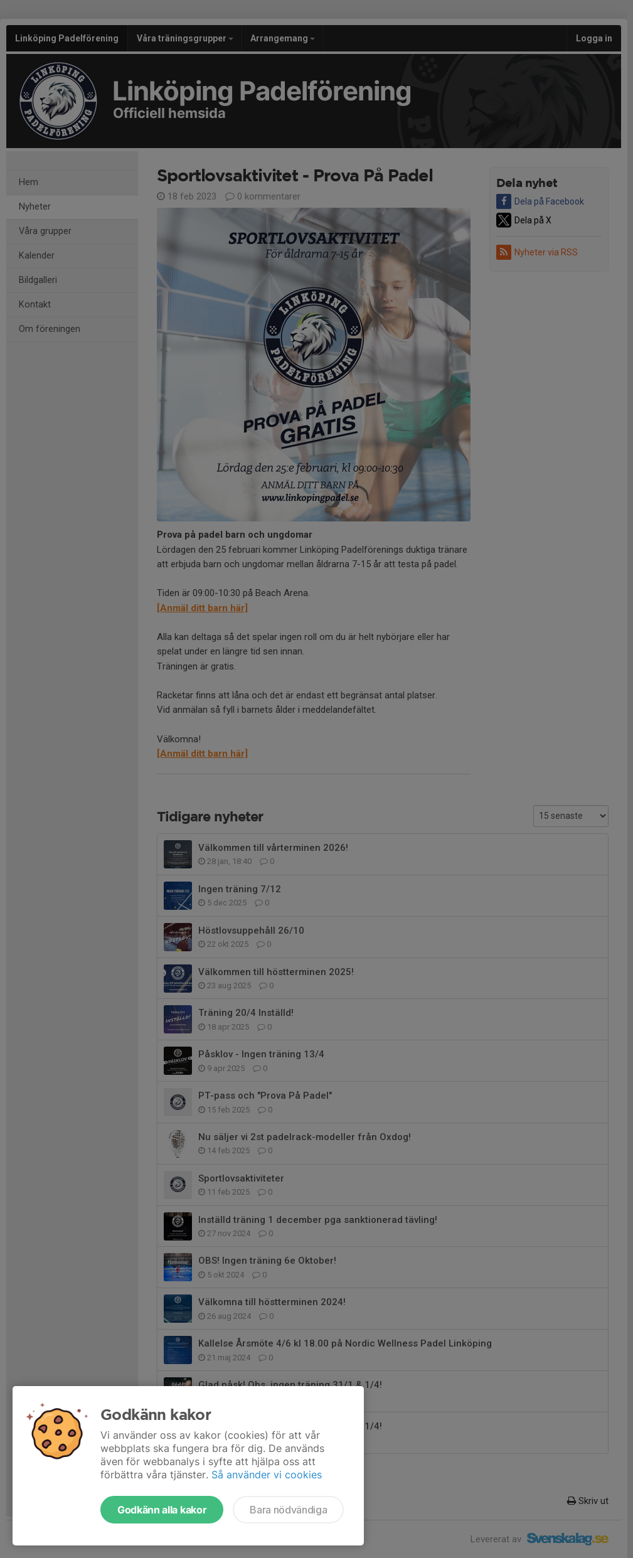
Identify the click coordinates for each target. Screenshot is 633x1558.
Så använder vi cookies (266, 1474)
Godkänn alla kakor (161, 1509)
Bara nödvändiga (288, 1509)
